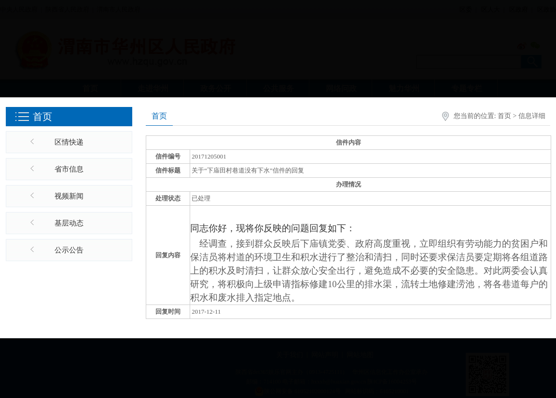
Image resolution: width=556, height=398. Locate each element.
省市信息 (69, 169)
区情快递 (69, 142)
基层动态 (69, 223)
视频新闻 (69, 196)
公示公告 (69, 250)
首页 (504, 115)
